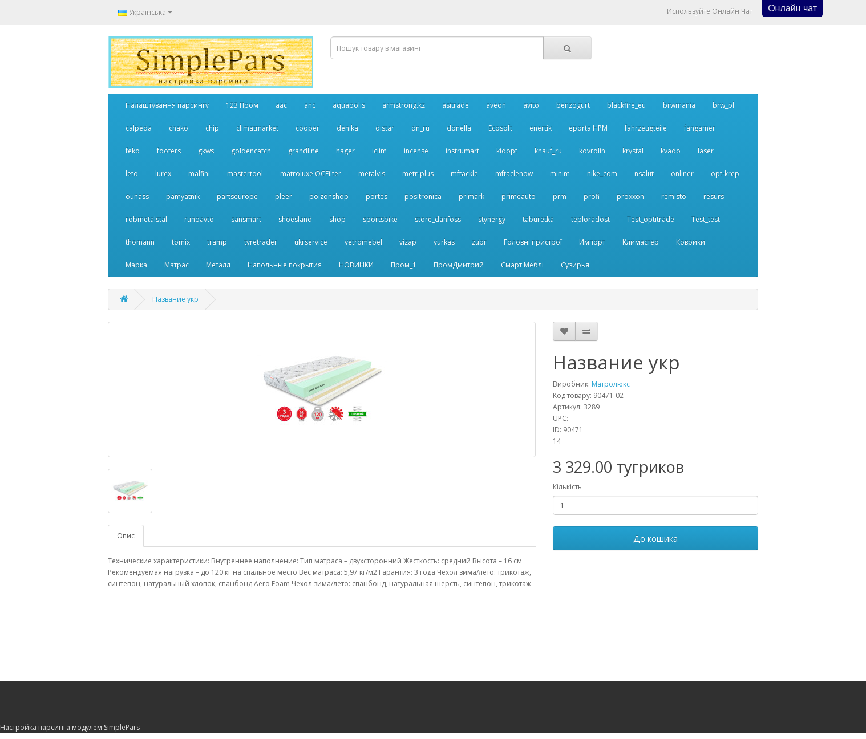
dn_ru (420, 128)
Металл (218, 265)
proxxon (630, 196)
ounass (137, 196)
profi (592, 196)
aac (281, 105)
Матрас (176, 265)
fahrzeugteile (646, 128)
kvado (671, 151)
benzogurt (573, 105)
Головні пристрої (533, 242)
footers (169, 151)
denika (347, 128)
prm (559, 196)
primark (471, 196)
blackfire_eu (626, 105)
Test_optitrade (650, 219)
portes (376, 196)
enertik (540, 128)
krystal (633, 151)
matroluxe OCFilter (310, 173)
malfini (199, 173)
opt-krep (725, 173)
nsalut (644, 173)
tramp (217, 242)
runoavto (199, 219)
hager (345, 151)
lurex (163, 173)
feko (133, 151)
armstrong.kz (403, 105)
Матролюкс (611, 384)
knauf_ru (548, 151)
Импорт (592, 242)
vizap (407, 242)
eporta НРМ (588, 128)
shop (337, 219)
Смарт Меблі (522, 265)
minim (560, 173)
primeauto (518, 196)
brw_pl (723, 105)
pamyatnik (183, 196)
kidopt (506, 151)
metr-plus (418, 173)
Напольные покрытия (285, 265)
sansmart (246, 219)
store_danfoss (438, 219)
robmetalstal (146, 219)
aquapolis (349, 105)
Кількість (567, 487)
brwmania (679, 105)
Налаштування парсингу (167, 105)
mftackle (464, 173)
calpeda (139, 128)
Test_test (705, 219)
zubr (479, 242)
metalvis (371, 173)
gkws (206, 151)
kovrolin (592, 151)
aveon (496, 105)
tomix (181, 242)
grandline (303, 151)
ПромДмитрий (459, 265)
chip (212, 128)
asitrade (455, 105)
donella (459, 128)
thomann (140, 242)
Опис (126, 536)
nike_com (602, 173)
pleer (283, 196)
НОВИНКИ (356, 265)
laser (706, 151)
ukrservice (310, 242)
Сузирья (575, 265)
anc (309, 105)
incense (416, 151)
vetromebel (363, 242)
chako (178, 128)
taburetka (538, 219)
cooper (307, 128)
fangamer (699, 128)
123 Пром (242, 105)
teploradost (590, 219)
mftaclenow (514, 173)
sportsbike (380, 219)
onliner (682, 173)
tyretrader (260, 242)
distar (384, 128)
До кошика (655, 538)
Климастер (640, 242)
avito (531, 105)
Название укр (175, 299)
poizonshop (329, 196)
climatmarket (257, 128)
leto (132, 173)
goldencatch (251, 151)
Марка (136, 265)
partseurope (237, 196)
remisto (673, 196)
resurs (713, 196)
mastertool (245, 173)
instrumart (462, 151)
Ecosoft (500, 128)
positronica (423, 196)
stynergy (491, 219)
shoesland (295, 219)
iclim (379, 151)
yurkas (444, 242)
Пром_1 (403, 265)
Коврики (690, 242)
